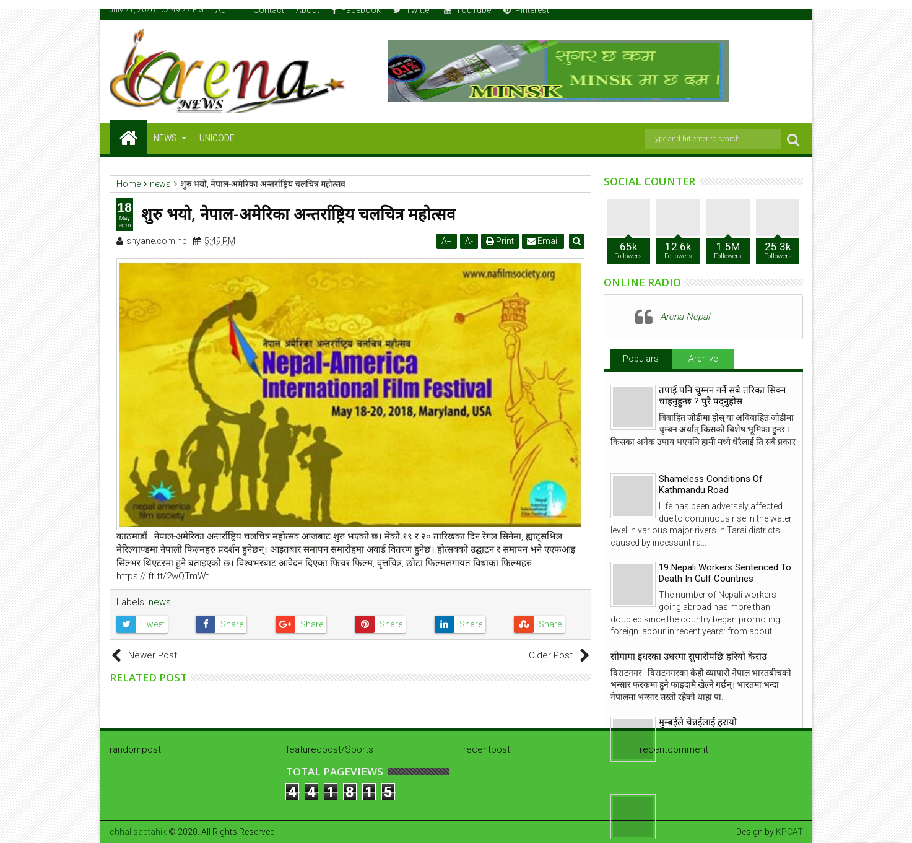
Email (544, 241)
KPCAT (789, 832)
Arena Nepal (685, 316)
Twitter (412, 10)
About (307, 10)
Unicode (217, 138)
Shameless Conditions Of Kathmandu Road (711, 484)
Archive (703, 359)
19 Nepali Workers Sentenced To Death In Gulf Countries (725, 573)
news (160, 602)
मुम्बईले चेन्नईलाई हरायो (698, 722)
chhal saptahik (138, 832)
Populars (641, 359)
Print (501, 241)
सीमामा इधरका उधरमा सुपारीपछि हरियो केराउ (688, 656)
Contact (268, 10)
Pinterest (526, 10)
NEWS (165, 138)
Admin (228, 10)
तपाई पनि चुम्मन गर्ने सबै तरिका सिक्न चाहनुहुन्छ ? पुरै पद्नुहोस (722, 396)
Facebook (356, 10)
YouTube (467, 10)
